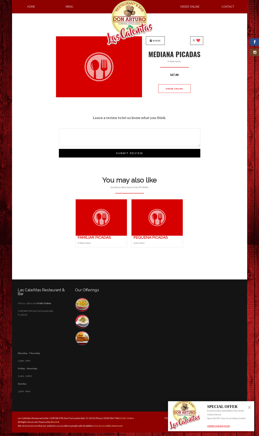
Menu (69, 6)
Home (31, 6)
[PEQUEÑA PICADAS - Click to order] (157, 234)
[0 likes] (196, 40)
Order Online (189, 6)
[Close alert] (249, 407)
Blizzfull (55, 422)
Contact (228, 6)
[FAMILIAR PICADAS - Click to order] (101, 234)
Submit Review (129, 153)
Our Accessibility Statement (108, 425)
